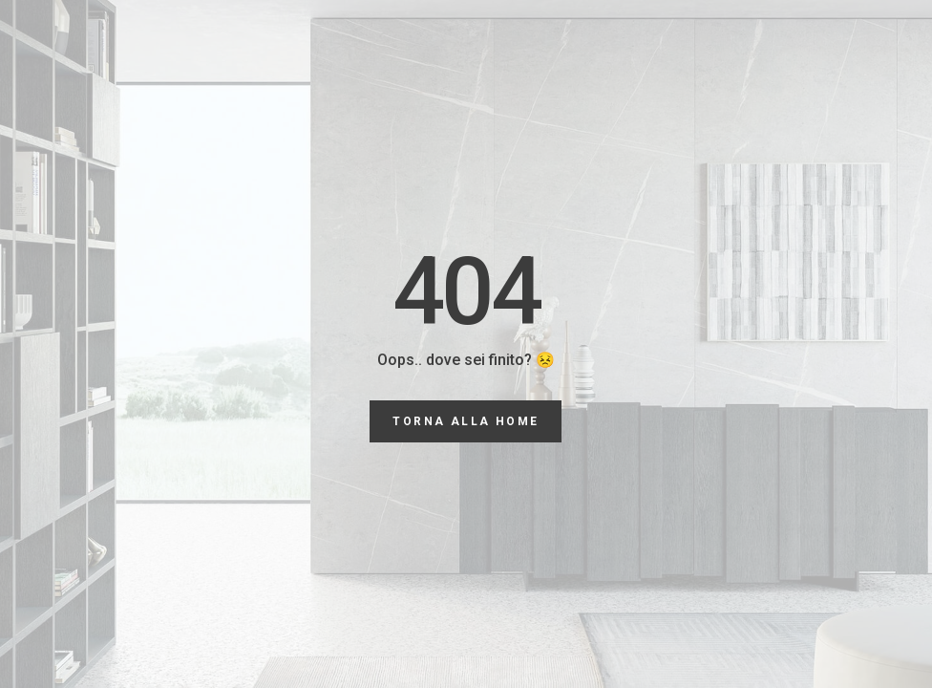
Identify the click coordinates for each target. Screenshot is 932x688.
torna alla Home (465, 421)
